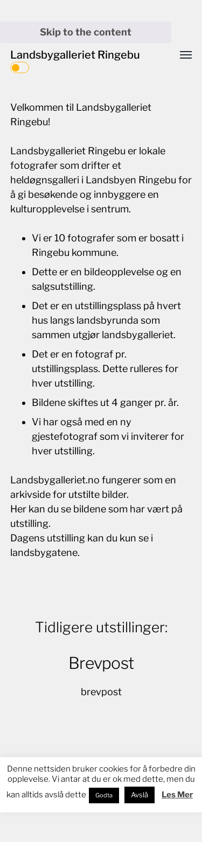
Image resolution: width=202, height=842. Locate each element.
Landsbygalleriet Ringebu (75, 54)
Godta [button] (104, 795)
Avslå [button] (139, 794)
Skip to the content (85, 32)
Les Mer (177, 795)
